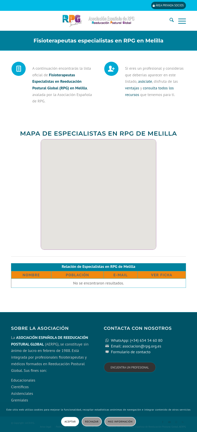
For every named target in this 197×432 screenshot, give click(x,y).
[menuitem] (169, 21)
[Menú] (180, 21)
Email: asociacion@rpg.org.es (136, 346)
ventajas (132, 87)
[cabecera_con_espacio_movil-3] (98, 21)
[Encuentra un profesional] (130, 367)
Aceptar (70, 421)
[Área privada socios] (168, 5)
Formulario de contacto (131, 351)
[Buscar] (169, 21)
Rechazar (92, 421)
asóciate (145, 81)
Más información (120, 421)
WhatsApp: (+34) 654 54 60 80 (136, 340)
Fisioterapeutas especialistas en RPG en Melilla (99, 40)
